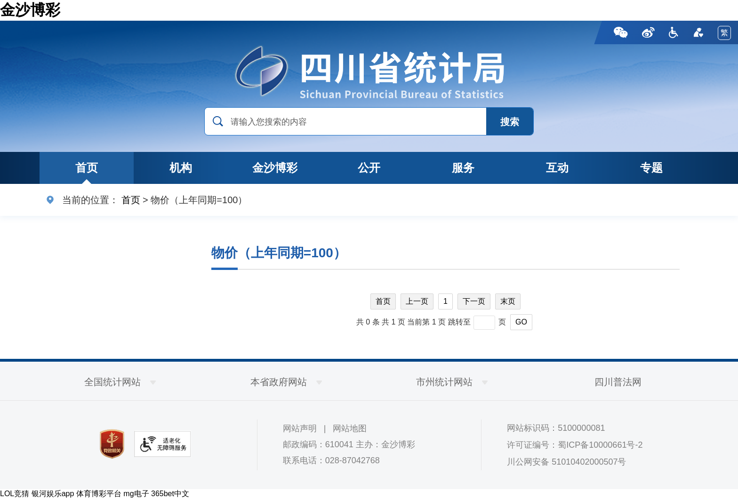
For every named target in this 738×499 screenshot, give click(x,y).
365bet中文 (170, 494)
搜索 (509, 122)
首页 (130, 200)
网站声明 (300, 428)
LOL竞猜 (14, 494)
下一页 (474, 301)
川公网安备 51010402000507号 (566, 462)
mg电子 (136, 494)
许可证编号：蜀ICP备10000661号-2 (574, 445)
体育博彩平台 (98, 494)
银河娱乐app (53, 494)
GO (521, 322)
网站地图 (350, 428)
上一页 (417, 301)
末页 (507, 301)
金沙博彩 (30, 9)
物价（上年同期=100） (278, 253)
